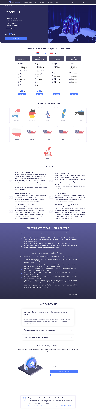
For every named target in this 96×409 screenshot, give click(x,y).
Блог (57, 2)
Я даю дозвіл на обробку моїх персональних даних (61, 376)
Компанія (51, 2)
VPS (37, 2)
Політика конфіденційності (34, 405)
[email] (64, 362)
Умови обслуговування (46, 405)
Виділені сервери (28, 2)
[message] (64, 366)
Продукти (43, 2)
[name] (64, 357)
